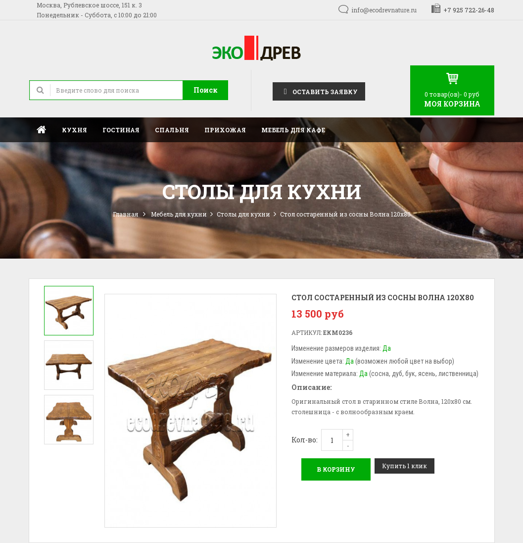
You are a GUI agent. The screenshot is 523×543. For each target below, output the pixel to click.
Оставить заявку (319, 91)
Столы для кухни (243, 214)
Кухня (74, 130)
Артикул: (306, 332)
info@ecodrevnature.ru (384, 10)
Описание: (311, 387)
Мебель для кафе (293, 130)
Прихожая (225, 130)
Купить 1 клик (404, 466)
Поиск (205, 90)
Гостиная (121, 130)
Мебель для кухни (179, 214)
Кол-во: (304, 439)
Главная (41, 129)
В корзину (336, 469)
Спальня (172, 130)
